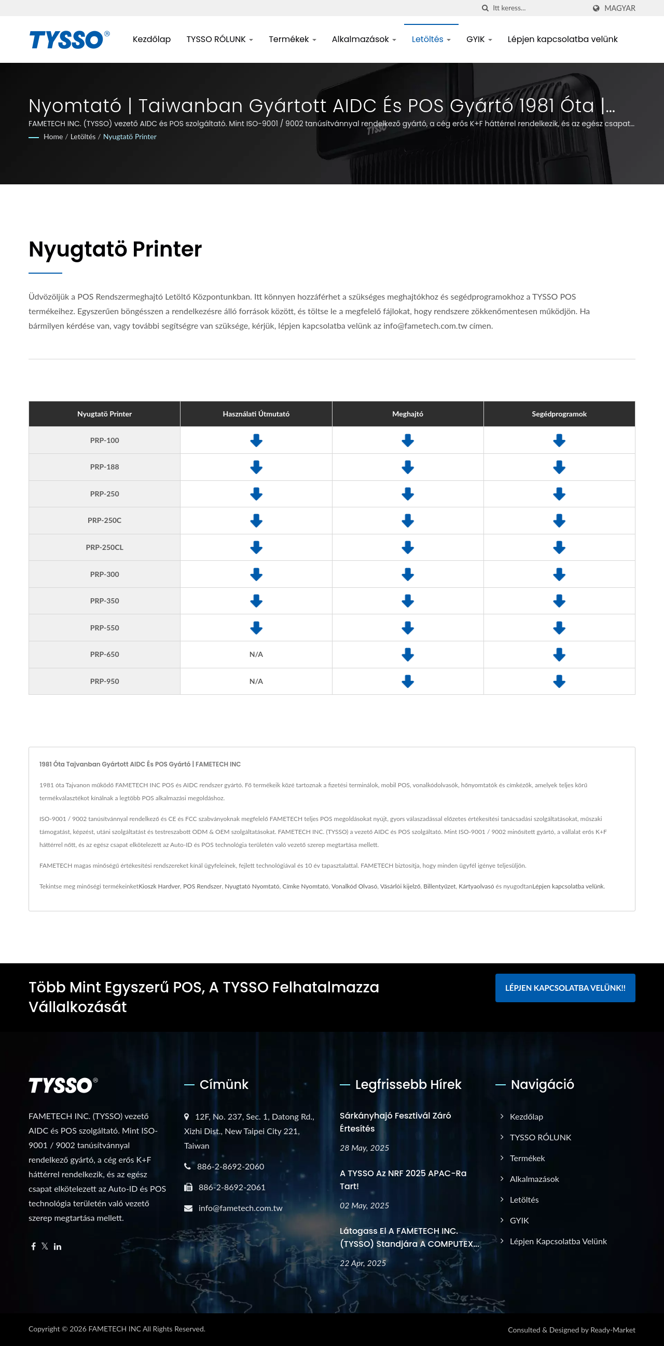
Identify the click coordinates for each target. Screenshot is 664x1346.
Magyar (619, 8)
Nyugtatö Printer (130, 136)
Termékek (292, 39)
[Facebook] (33, 1247)
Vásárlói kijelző (400, 886)
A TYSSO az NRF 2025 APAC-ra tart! (403, 1179)
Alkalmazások (364, 39)
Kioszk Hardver (159, 886)
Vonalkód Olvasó (354, 886)
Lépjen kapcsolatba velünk (563, 39)
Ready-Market (612, 1329)
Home (53, 136)
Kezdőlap (152, 39)
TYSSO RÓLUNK (219, 39)
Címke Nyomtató (305, 886)
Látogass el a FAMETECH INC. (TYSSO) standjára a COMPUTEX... (409, 1237)
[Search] (539, 8)
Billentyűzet (439, 886)
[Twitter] (45, 1247)
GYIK (479, 39)
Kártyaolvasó (476, 886)
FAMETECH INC (114, 1328)
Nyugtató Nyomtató (252, 886)
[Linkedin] (57, 1247)
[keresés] (485, 8)
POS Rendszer (202, 886)
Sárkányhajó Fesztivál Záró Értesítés (395, 1122)
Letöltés (431, 39)
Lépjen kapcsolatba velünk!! (565, 987)
